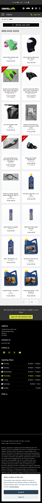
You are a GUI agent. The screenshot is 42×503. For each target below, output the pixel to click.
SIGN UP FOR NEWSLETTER (21, 317)
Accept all (21, 492)
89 (32, 302)
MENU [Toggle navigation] (7, 14)
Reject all (21, 497)
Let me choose (14, 487)
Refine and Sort (21, 25)
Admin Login (5, 443)
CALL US (35, 15)
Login (26, 2)
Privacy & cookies (16, 443)
